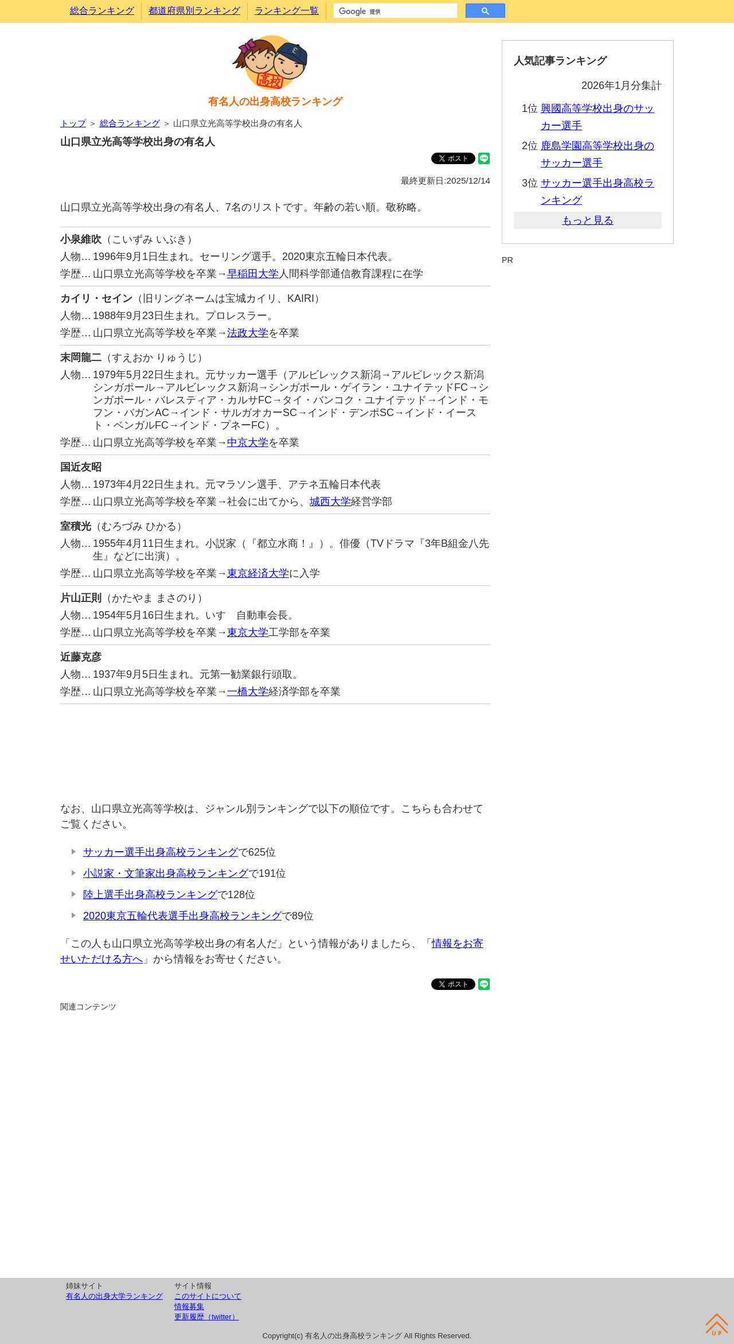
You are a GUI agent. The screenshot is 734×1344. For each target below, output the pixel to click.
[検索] (394, 11)
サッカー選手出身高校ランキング (160, 852)
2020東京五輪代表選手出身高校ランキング (182, 916)
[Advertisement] (275, 747)
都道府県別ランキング (194, 10)
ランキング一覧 (287, 10)
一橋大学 (247, 691)
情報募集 (189, 1306)
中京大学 (247, 442)
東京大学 (247, 632)
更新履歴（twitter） (206, 1316)
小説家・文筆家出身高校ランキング (165, 873)
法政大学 (247, 333)
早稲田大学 (253, 273)
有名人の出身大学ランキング (114, 1296)
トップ (73, 123)
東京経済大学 (258, 573)
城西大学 (330, 501)
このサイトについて (207, 1296)
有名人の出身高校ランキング (275, 101)
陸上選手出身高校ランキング (150, 894)
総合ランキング (102, 10)
